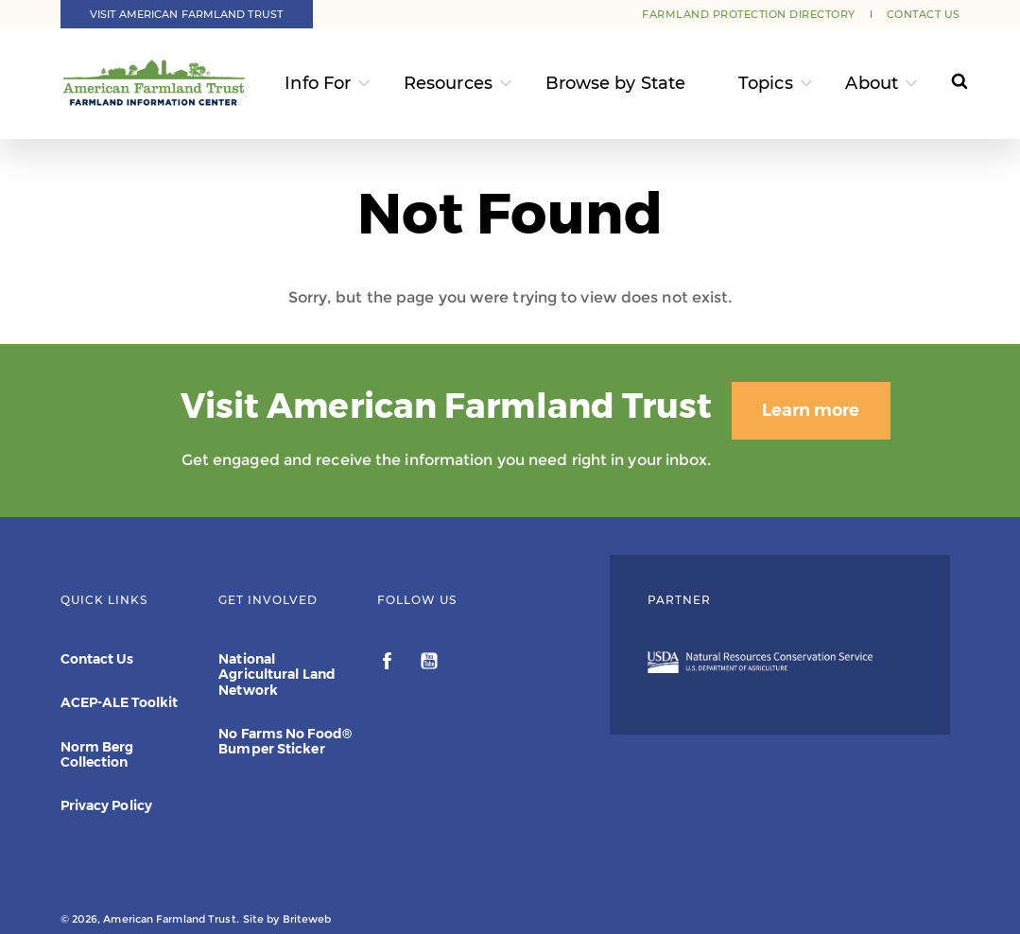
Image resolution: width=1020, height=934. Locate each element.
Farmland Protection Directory (749, 14)
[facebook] (389, 663)
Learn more (785, 410)
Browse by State (615, 83)
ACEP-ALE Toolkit (120, 702)
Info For (318, 83)
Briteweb (307, 918)
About (871, 83)
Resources (448, 83)
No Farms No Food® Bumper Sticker (285, 741)
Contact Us (923, 14)
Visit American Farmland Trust (186, 14)
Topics (765, 83)
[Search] (947, 83)
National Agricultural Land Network (277, 674)
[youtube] (429, 663)
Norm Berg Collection (97, 754)
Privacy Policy (106, 805)
